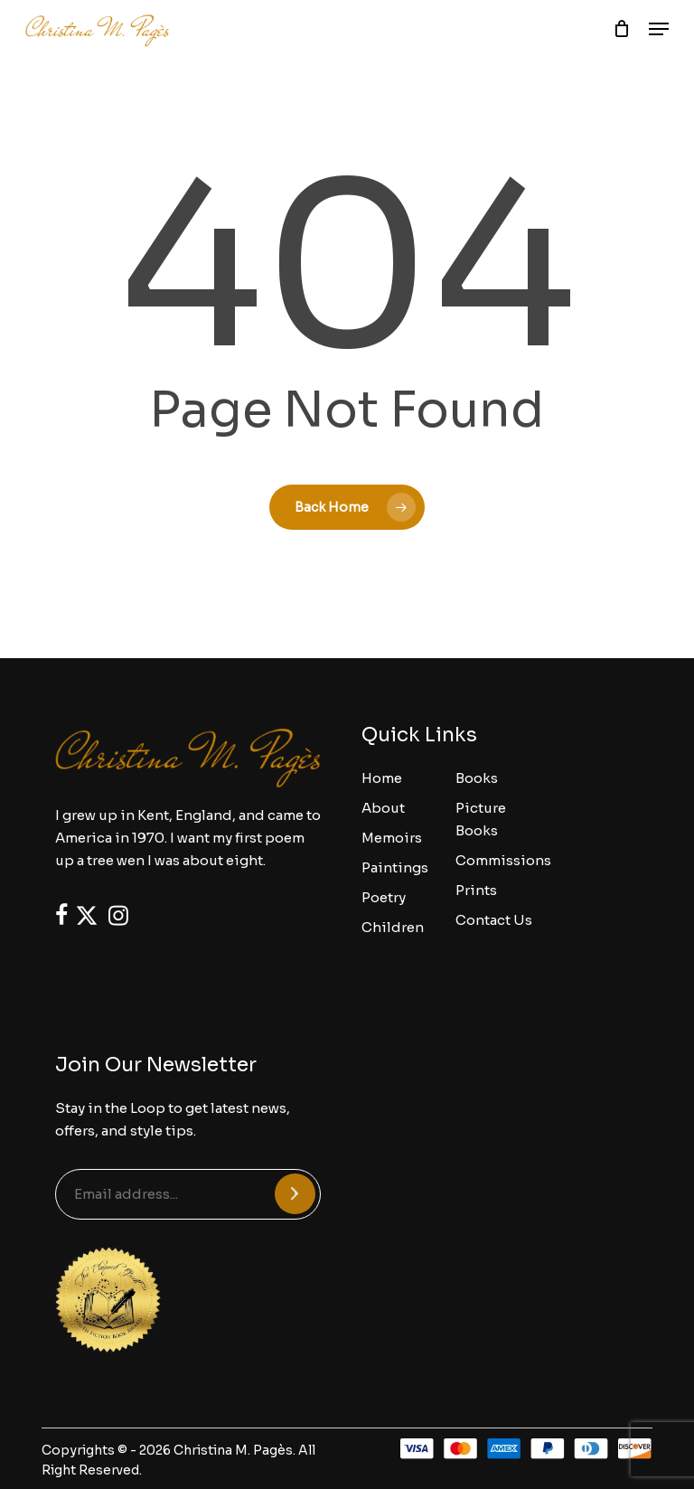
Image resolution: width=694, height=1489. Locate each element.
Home (381, 778)
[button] (659, 29)
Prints (476, 890)
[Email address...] (188, 1194)
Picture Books (480, 819)
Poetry (383, 897)
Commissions (495, 860)
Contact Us (493, 919)
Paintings (394, 867)
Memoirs (391, 837)
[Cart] (622, 29)
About (383, 807)
